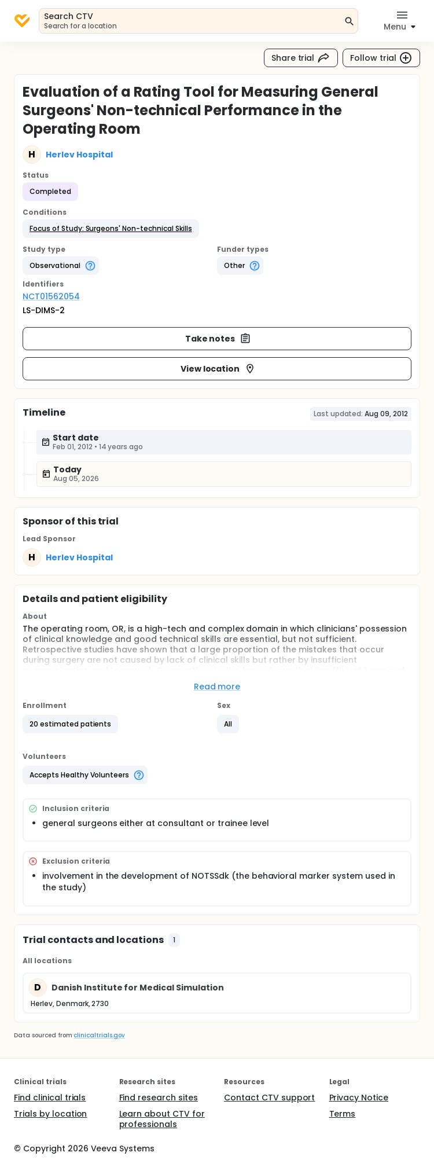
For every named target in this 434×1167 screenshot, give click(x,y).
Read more (217, 686)
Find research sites (158, 1097)
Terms (342, 1114)
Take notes (218, 338)
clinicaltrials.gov (98, 1035)
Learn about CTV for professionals (162, 1119)
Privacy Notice (359, 1097)
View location (218, 369)
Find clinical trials (50, 1097)
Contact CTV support (269, 1097)
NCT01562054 (51, 296)
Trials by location (50, 1114)
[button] (111, 228)
